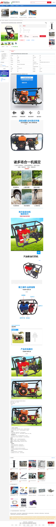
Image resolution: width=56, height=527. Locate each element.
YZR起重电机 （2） (3, 57)
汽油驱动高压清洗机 (25, 513)
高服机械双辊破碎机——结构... (14, 495)
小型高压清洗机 (36, 513)
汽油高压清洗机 (46, 513)
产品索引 (2, 78)
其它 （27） (2, 59)
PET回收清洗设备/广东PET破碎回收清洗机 (15, 17)
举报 (7, 46)
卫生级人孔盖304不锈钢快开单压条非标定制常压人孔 (17, 507)
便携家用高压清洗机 (24, 514)
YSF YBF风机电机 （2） (4, 53)
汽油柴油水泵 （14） (4, 58)
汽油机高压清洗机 (13, 514)
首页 (0, 20)
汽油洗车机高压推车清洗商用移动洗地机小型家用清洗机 (29, 522)
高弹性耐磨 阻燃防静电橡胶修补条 (33, 507)
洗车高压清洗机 (19, 513)
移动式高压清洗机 (31, 513)
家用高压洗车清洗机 (13, 513)
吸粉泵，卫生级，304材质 (50, 495)
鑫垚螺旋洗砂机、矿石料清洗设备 (32, 17)
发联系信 (22, 40)
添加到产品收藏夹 (3, 79)
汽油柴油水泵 (6, 20)
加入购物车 (28, 40)
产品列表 (3, 20)
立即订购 (32, 40)
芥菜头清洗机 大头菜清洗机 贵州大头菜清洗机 (25, 17)
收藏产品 (2, 46)
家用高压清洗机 (41, 513)
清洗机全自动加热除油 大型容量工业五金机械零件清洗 (8, 17)
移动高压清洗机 (18, 514)
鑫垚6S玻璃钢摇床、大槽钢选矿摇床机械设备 (25, 507)
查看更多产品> (53, 457)
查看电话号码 (43, 36)
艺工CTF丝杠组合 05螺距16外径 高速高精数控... (25, 495)
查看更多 (4, 68)
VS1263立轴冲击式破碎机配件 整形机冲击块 (43, 495)
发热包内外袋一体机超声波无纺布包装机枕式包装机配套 (36, 495)
